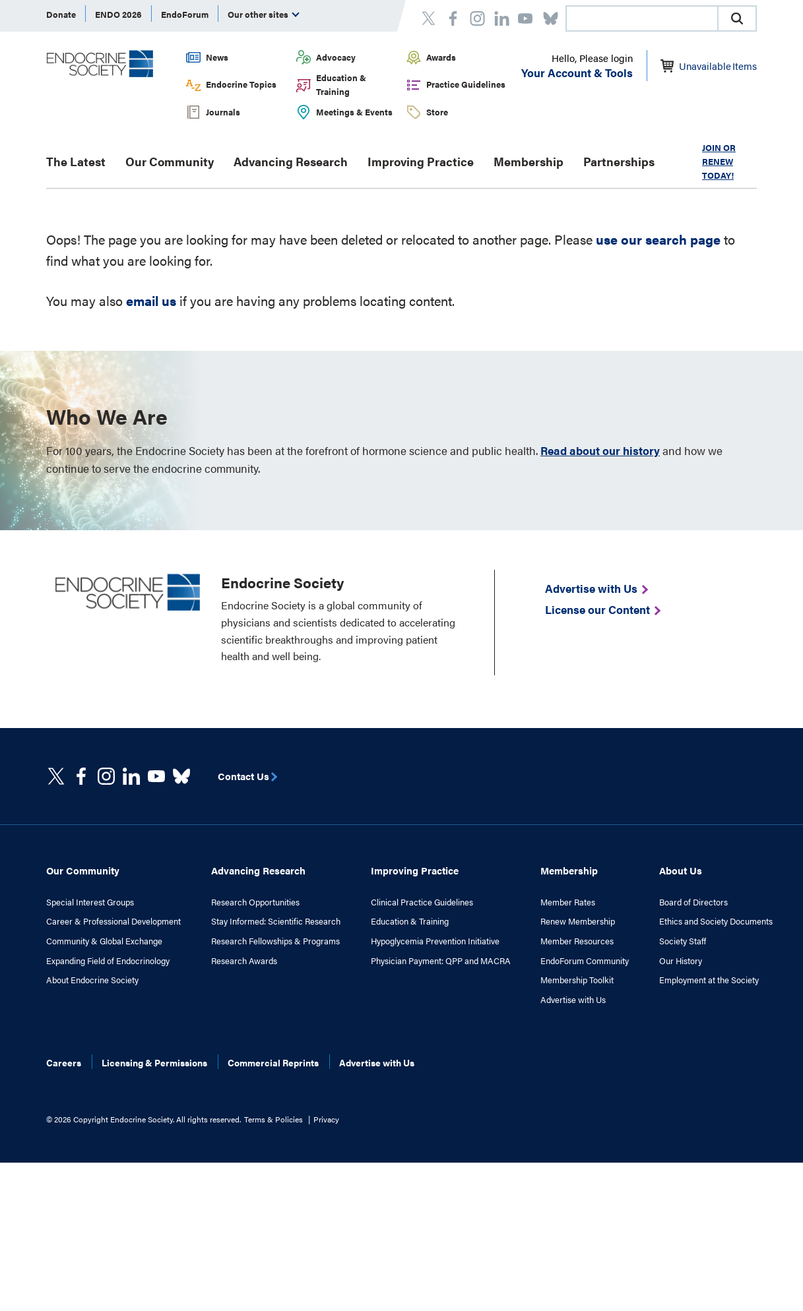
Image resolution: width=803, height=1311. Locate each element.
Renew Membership (577, 921)
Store (437, 112)
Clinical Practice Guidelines (422, 902)
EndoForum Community (584, 961)
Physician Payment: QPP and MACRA (441, 961)
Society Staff (682, 941)
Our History (680, 961)
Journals (223, 112)
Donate (61, 14)
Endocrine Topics (241, 84)
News (217, 57)
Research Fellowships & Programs (275, 941)
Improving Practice (421, 161)
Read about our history (600, 450)
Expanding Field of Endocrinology (108, 961)
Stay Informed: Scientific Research (275, 921)
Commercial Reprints (273, 1062)
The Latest (76, 161)
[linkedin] (156, 776)
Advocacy (336, 57)
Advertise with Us (573, 999)
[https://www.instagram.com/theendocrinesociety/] (106, 776)
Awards (441, 57)
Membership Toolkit (577, 980)
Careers (63, 1062)
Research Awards (244, 961)
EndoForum (185, 14)
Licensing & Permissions (154, 1062)
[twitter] (56, 776)
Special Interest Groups (90, 902)
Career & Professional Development (113, 921)
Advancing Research (291, 161)
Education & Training (341, 84)
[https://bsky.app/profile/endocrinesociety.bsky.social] (181, 776)
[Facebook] (81, 776)
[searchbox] (642, 20)
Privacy (326, 1119)
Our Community (169, 161)
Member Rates (567, 902)
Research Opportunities (255, 902)
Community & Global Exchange (104, 941)
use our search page (658, 239)
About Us (680, 870)
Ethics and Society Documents (716, 921)
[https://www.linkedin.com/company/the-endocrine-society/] (131, 776)
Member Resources (577, 941)
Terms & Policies (273, 1119)
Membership (528, 161)
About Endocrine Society (92, 980)
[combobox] (641, 18)
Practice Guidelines (465, 84)
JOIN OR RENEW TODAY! (719, 161)
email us (151, 300)
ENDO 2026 (118, 14)
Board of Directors (693, 902)
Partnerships (619, 161)
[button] (737, 18)
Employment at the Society (709, 980)
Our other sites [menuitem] (264, 14)
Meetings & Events (354, 112)
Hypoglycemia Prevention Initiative (435, 941)
